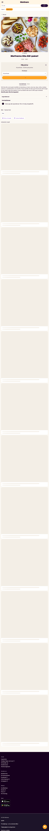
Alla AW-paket (4, 92)
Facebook (4, 777)
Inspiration (4, 759)
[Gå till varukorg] (44, 5)
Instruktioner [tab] (22, 84)
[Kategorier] (2, 2)
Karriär (3, 790)
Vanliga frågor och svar (7, 761)
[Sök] (2, 5)
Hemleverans (4, 764)
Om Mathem (4, 788)
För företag (4, 793)
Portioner (24, 70)
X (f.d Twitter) (5, 779)
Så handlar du (4, 763)
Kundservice (4, 773)
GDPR (2, 820)
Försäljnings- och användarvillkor (9, 824)
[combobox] (21, 5)
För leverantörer (5, 775)
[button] (25, 104)
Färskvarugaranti (5, 766)
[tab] (28, 84)
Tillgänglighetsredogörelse (8, 827)
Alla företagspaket (14, 92)
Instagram (4, 781)
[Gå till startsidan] (24, 2)
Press (3, 791)
